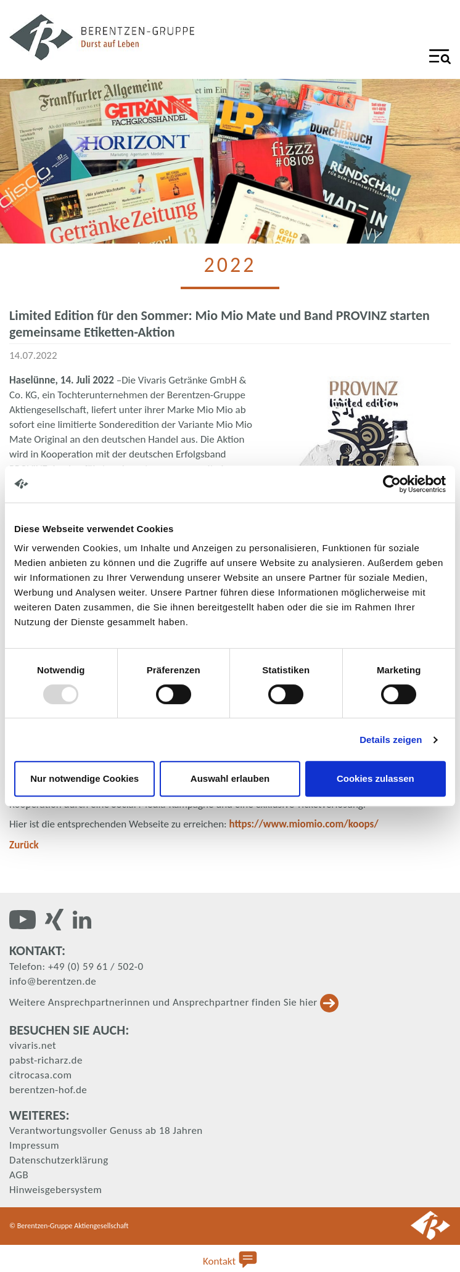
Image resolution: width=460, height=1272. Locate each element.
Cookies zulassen (375, 778)
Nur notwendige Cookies (84, 778)
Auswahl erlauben (230, 778)
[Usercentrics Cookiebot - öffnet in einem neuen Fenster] (392, 484)
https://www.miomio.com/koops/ (304, 824)
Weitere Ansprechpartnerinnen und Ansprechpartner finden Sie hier (174, 1002)
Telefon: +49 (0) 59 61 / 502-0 (76, 966)
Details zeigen (390, 739)
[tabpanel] (230, 161)
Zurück (24, 845)
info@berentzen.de (52, 981)
